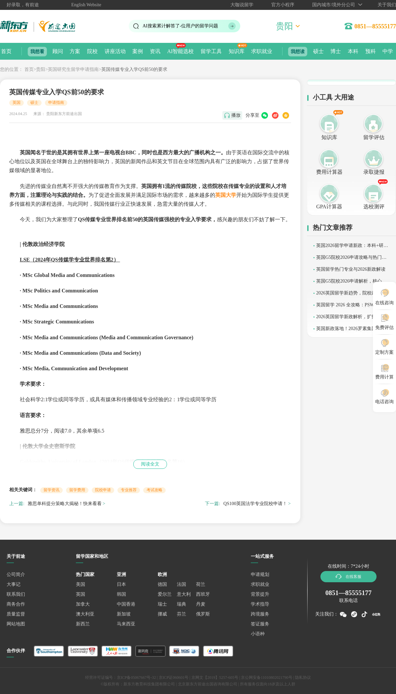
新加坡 (124, 614)
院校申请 (103, 490)
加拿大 (83, 604)
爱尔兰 (165, 594)
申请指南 (56, 102)
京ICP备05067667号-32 (136, 677)
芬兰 (181, 614)
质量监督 (16, 614)
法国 (181, 584)
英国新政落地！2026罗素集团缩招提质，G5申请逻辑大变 (350, 331)
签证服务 (260, 623)
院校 (92, 51)
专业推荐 (129, 490)
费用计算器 (329, 172)
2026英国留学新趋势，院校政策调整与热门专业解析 (350, 295)
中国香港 (126, 604)
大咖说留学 (241, 4)
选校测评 (373, 206)
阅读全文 (150, 464)
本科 (353, 51)
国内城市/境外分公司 (333, 4)
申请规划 (260, 574)
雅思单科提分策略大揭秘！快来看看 (65, 503)
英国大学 (225, 195)
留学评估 (373, 137)
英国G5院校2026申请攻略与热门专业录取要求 (351, 259)
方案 (75, 51)
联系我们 (16, 594)
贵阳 (40, 69)
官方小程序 (282, 4)
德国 (162, 584)
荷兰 (200, 584)
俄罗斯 (203, 614)
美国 (80, 584)
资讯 (155, 51)
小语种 (258, 633)
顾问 (57, 51)
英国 (16, 102)
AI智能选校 (180, 51)
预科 (370, 51)
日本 (121, 584)
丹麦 (200, 604)
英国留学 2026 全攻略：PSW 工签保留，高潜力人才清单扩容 (350, 307)
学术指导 (260, 604)
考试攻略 (154, 490)
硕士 (318, 51)
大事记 (13, 584)
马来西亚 (126, 623)
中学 (387, 51)
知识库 (237, 51)
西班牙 (203, 594)
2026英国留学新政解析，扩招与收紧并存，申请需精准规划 (350, 319)
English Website (86, 4)
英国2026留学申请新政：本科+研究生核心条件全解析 (352, 248)
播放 (236, 115)
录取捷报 (373, 172)
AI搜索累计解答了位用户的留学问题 (180, 25)
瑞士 (162, 604)
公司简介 (16, 574)
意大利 (184, 594)
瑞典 (181, 604)
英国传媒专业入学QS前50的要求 (134, 69)
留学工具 (211, 51)
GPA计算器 (329, 206)
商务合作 (16, 604)
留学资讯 (51, 490)
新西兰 (83, 623)
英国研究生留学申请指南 (73, 69)
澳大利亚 (85, 614)
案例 (137, 51)
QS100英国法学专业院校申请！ (255, 503)
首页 (6, 51)
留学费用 (77, 490)
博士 (335, 51)
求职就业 (261, 51)
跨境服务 (260, 614)
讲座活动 (115, 51)
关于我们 (387, 4)
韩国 (121, 594)
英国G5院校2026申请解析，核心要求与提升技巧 (351, 283)
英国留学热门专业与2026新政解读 (350, 269)
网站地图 (16, 623)
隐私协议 (303, 677)
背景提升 (260, 594)
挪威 (162, 614)
